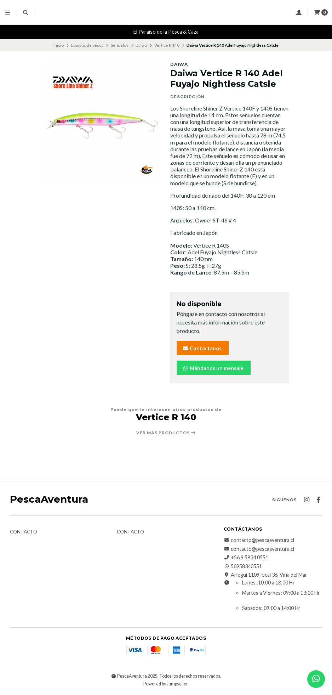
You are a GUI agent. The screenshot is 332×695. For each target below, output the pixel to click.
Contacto (23, 532)
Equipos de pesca (87, 45)
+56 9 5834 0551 (246, 557)
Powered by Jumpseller (165, 683)
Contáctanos (202, 348)
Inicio (58, 45)
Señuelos (119, 45)
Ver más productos (166, 433)
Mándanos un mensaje (213, 368)
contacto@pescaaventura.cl (259, 540)
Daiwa (141, 45)
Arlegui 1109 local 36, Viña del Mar (265, 574)
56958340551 (243, 566)
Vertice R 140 (166, 45)
